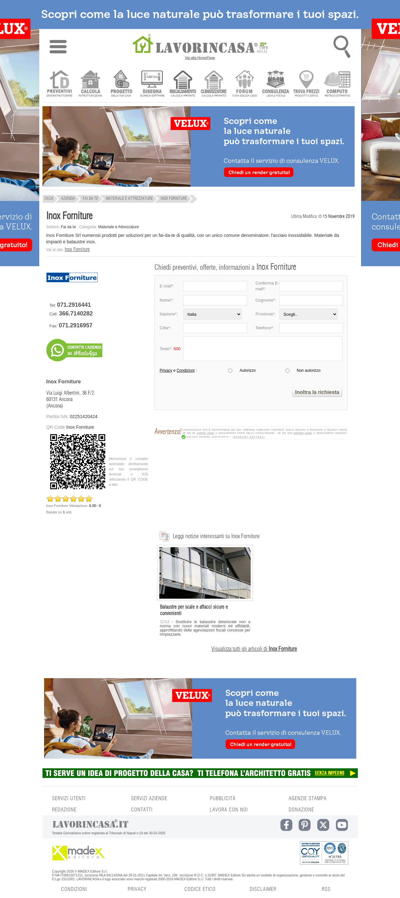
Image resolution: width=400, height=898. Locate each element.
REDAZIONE (64, 809)
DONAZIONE (301, 809)
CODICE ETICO (200, 889)
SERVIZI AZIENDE (149, 798)
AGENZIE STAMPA (308, 798)
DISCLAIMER (263, 889)
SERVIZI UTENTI (69, 798)
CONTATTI (142, 809)
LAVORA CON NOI (229, 809)
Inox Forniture (77, 249)
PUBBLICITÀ (223, 798)
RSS (326, 889)
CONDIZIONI (74, 889)
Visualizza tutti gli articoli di (254, 649)
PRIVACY (137, 889)
